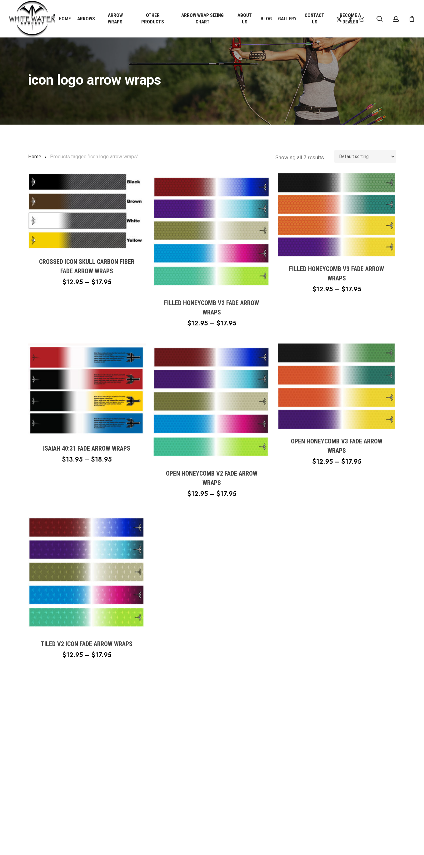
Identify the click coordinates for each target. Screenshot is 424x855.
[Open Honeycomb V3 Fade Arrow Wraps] (336, 386)
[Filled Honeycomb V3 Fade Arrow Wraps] (336, 215)
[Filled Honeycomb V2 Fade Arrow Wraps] (212, 232)
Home (34, 157)
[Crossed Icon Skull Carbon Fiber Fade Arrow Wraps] (87, 211)
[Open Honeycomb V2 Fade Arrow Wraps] (212, 402)
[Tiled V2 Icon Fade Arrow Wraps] (87, 572)
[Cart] (411, 18)
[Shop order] (365, 156)
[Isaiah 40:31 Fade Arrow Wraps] (87, 389)
